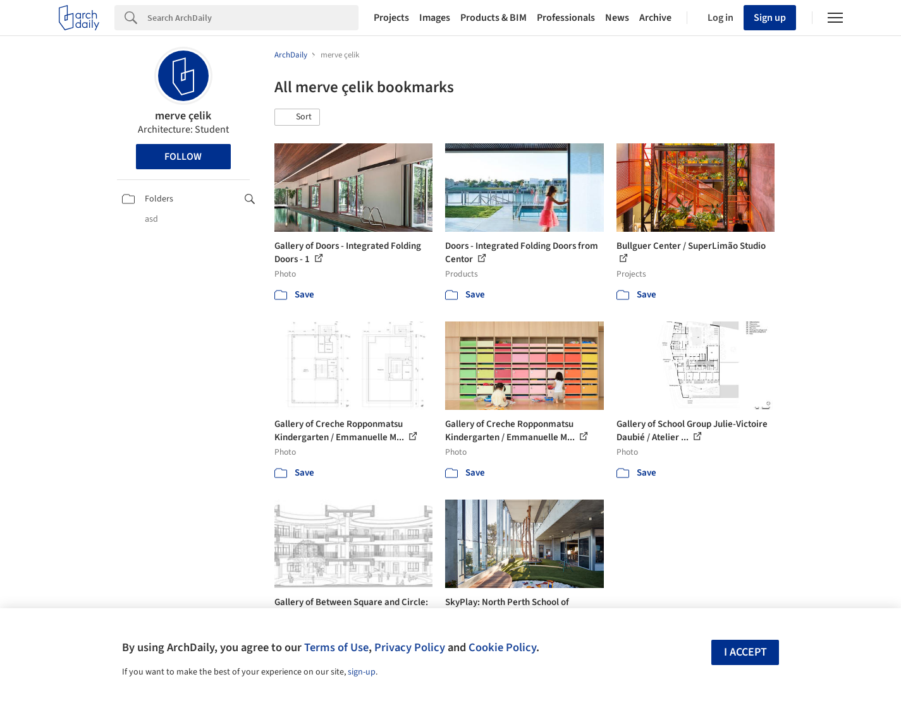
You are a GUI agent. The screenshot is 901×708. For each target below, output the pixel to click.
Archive (655, 18)
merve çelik (183, 116)
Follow (183, 157)
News (617, 18)
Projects (391, 18)
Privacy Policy (409, 647)
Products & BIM (493, 18)
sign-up (362, 672)
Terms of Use (336, 647)
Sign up (770, 18)
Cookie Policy (502, 647)
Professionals (566, 18)
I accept (745, 652)
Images (434, 18)
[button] (297, 117)
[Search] (253, 17)
